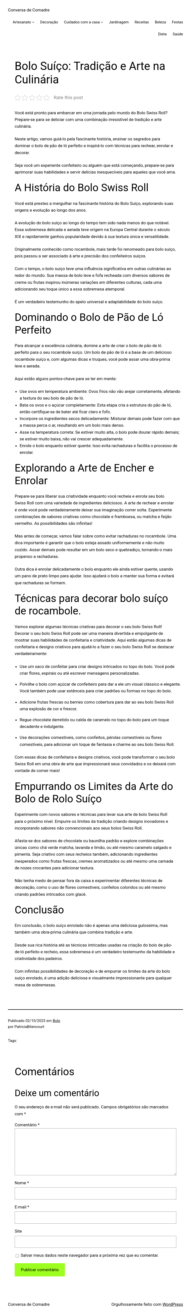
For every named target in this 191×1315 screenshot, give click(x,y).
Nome (22, 1182)
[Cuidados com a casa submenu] (102, 22)
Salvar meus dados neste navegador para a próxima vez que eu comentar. (90, 1255)
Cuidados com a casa (82, 22)
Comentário (27, 1124)
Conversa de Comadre (28, 9)
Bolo (56, 1020)
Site (18, 1231)
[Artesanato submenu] (33, 22)
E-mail (22, 1206)
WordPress (172, 1304)
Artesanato (22, 22)
